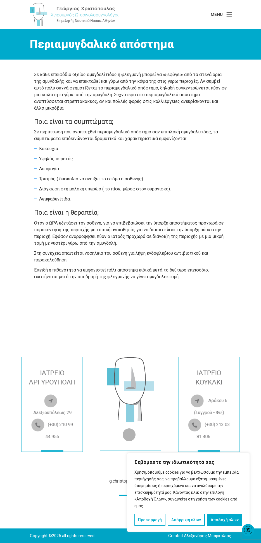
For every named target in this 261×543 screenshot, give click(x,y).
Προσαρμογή (150, 520)
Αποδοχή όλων (225, 520)
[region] (188, 492)
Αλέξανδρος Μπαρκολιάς (207, 535)
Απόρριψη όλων (186, 520)
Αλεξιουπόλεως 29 (33, 412)
